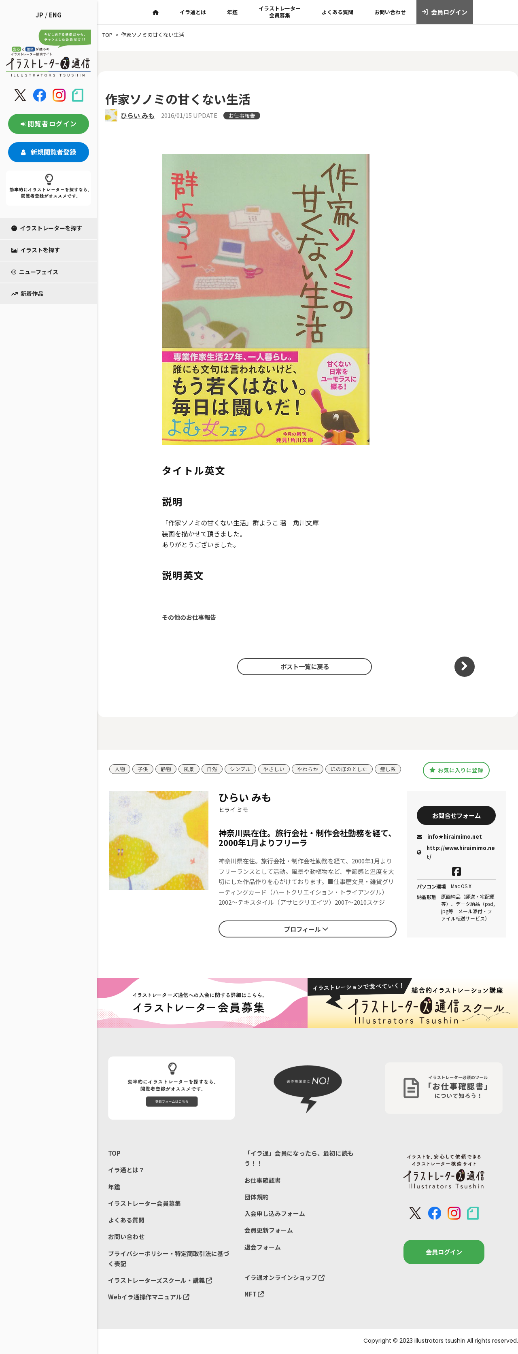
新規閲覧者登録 (48, 152)
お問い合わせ (390, 12)
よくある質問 (337, 12)
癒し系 (388, 769)
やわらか (307, 769)
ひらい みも (138, 115)
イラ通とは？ (126, 1170)
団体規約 (256, 1197)
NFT (254, 1294)
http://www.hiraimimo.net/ (456, 852)
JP (39, 15)
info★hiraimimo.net (449, 837)
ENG (55, 15)
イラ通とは (193, 12)
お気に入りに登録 (456, 770)
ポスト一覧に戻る (303, 666)
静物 (166, 769)
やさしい (273, 769)
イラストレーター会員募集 (280, 11)
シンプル (240, 769)
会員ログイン (445, 12)
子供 (143, 769)
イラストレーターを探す (46, 228)
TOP (114, 1153)
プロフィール (305, 928)
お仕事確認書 (262, 1180)
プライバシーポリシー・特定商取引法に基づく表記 (168, 1259)
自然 (212, 769)
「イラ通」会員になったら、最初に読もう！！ (299, 1158)
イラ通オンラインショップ (284, 1278)
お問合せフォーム (456, 815)
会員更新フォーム (268, 1230)
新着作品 (27, 293)
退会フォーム (262, 1247)
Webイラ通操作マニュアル (148, 1298)
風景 (189, 769)
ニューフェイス (34, 272)
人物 (120, 769)
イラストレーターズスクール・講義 (160, 1281)
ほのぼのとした (349, 769)
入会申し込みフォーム (274, 1213)
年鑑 (232, 12)
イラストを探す (35, 250)
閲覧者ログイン (48, 123)
